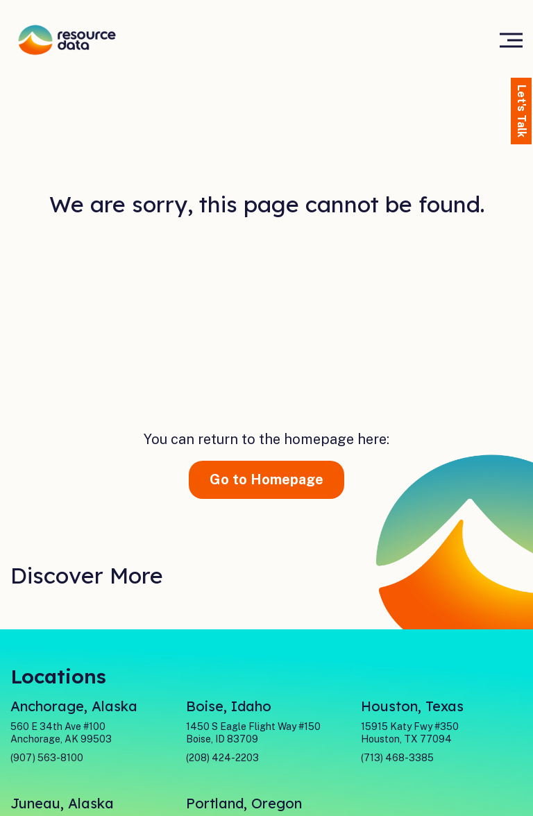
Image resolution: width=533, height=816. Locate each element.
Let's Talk (521, 111)
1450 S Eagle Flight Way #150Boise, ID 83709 (253, 733)
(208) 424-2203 (222, 757)
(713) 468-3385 (397, 757)
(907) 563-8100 (46, 757)
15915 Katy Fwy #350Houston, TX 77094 (410, 733)
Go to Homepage (266, 479)
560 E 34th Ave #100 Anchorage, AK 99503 (61, 733)
